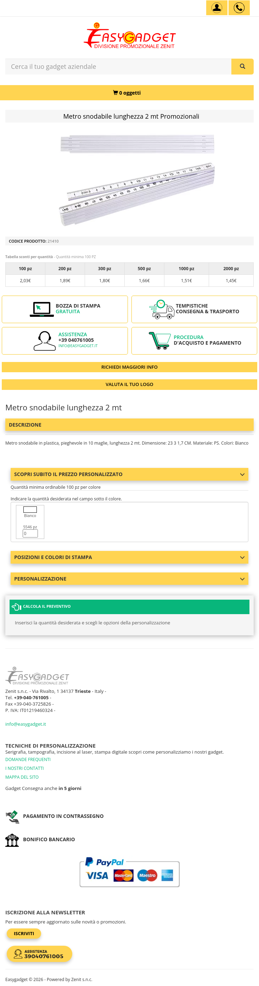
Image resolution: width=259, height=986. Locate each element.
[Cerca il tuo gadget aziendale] (242, 67)
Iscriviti (24, 933)
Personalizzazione (129, 578)
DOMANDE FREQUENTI (28, 759)
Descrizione (25, 424)
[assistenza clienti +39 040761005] (239, 7)
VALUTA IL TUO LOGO (129, 384)
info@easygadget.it (78, 345)
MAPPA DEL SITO (22, 777)
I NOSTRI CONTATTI (24, 768)
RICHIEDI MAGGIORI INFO (129, 367)
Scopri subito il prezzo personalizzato (129, 474)
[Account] (216, 7)
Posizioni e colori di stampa (129, 557)
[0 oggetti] (127, 92)
